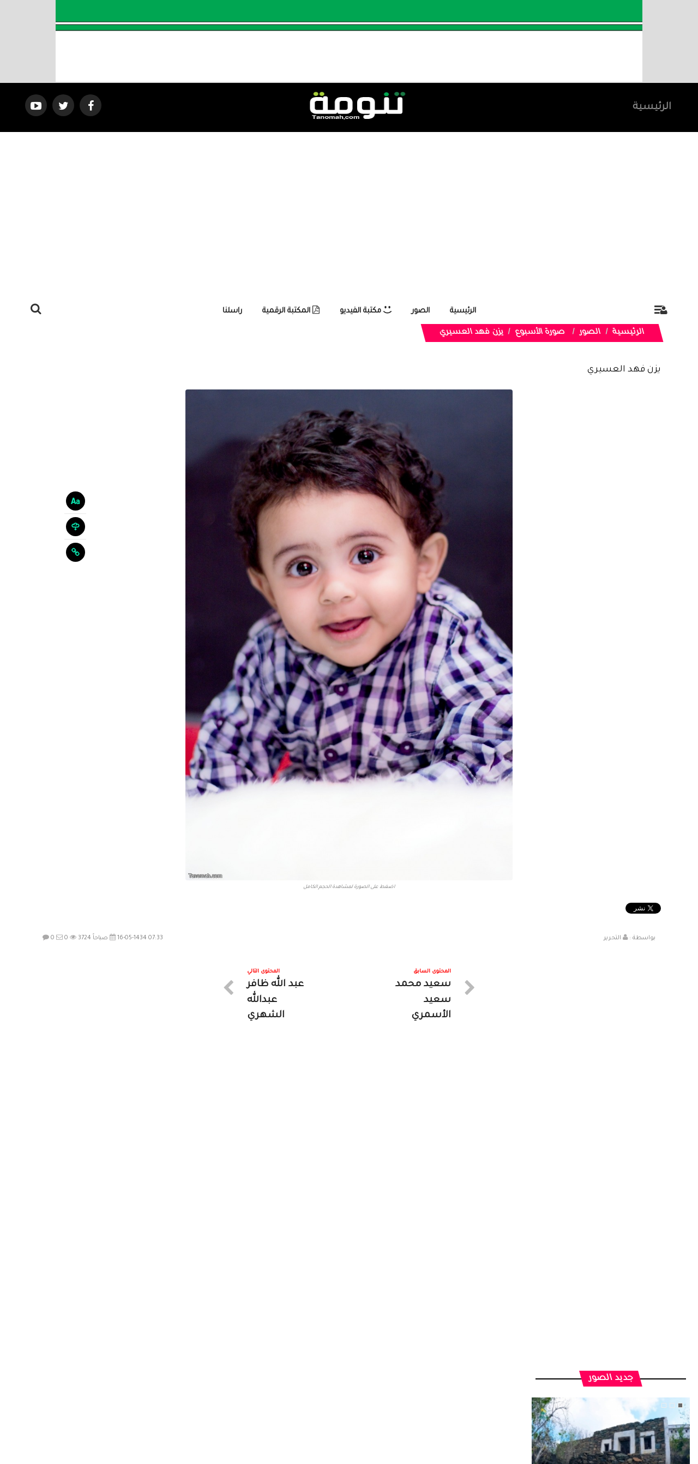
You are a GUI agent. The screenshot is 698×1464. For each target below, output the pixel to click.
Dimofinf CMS (358, 1419)
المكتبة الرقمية (291, 311)
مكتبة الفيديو (366, 311)
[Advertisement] (349, 213)
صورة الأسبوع (540, 332)
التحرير (612, 938)
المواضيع (418, 1366)
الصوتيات (332, 1366)
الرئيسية (652, 107)
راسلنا (232, 311)
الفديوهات (376, 1366)
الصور (421, 311)
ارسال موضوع (248, 1366)
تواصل (294, 1366)
